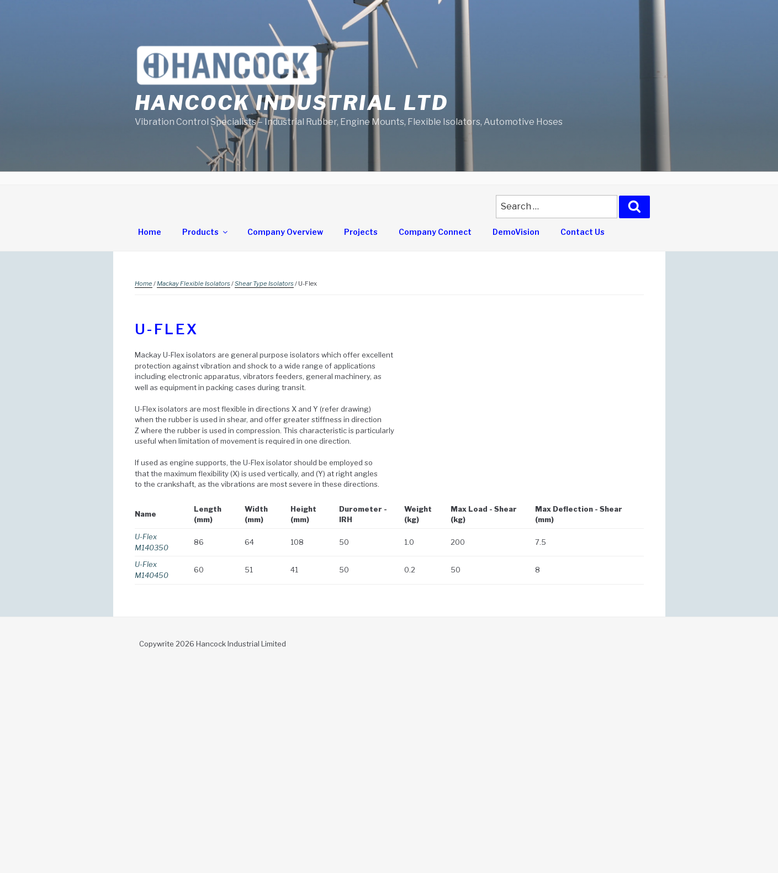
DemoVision (516, 231)
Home (149, 231)
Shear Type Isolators (264, 283)
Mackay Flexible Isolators (193, 283)
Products (205, 231)
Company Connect (435, 231)
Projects (361, 231)
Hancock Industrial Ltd (291, 103)
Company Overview (285, 231)
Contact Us (582, 231)
